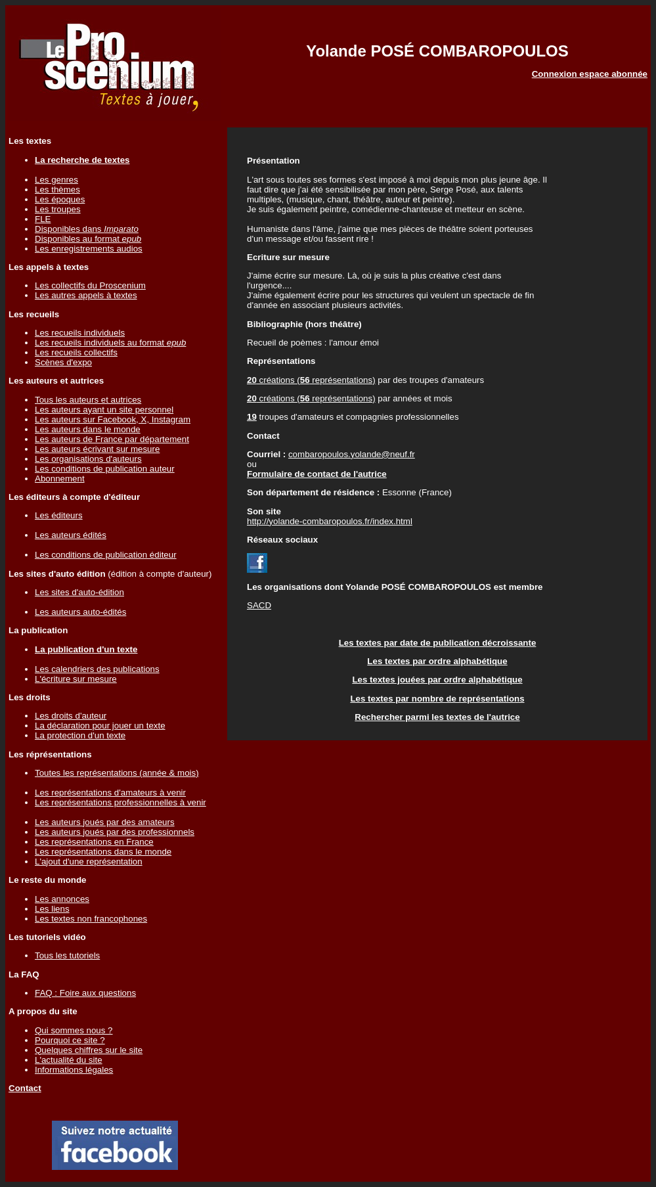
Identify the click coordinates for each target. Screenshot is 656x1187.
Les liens (52, 909)
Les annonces (62, 899)
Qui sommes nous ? (74, 1030)
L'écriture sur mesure (76, 679)
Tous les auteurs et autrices (88, 400)
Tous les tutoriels (67, 955)
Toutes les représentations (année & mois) (117, 773)
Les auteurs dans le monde (88, 429)
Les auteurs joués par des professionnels (114, 832)
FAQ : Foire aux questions (85, 993)
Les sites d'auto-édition (79, 592)
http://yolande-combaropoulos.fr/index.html (329, 521)
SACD (259, 605)
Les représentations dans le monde (103, 852)
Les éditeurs (59, 515)
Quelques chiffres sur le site (88, 1050)
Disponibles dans (87, 229)
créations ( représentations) (311, 380)
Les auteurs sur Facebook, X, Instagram (112, 419)
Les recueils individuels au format (110, 342)
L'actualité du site (68, 1060)
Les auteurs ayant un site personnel (104, 409)
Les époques (60, 199)
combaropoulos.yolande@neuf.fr (351, 454)
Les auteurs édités (70, 535)
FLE (43, 219)
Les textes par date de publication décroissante (437, 643)
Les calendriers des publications (97, 669)
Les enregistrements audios (88, 249)
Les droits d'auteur (70, 716)
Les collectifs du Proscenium (90, 285)
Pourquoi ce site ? (70, 1040)
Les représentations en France (94, 842)
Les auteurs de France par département (112, 439)
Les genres (56, 180)
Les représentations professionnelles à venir (120, 802)
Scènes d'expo (63, 362)
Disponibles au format (88, 239)
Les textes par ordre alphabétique (437, 661)
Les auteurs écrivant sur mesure (97, 449)
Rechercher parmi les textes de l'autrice (437, 717)
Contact (25, 1088)
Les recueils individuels (80, 333)
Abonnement (60, 478)
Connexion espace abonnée (589, 74)
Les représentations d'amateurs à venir (110, 792)
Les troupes (58, 209)
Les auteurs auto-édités (80, 612)
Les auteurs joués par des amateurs (105, 822)
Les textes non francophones (91, 919)
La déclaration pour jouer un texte (100, 725)
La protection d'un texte (80, 735)
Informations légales (74, 1070)
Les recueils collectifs (76, 352)
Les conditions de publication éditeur (106, 555)
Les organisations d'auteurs (88, 459)
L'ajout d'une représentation (88, 861)
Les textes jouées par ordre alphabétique (437, 679)
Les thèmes (57, 189)
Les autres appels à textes (86, 295)
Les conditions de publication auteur (105, 469)
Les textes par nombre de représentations (437, 699)
